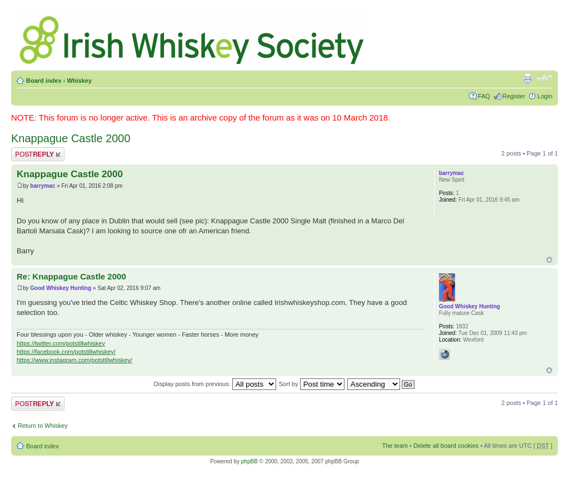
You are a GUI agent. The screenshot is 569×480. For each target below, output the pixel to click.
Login (544, 96)
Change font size (544, 78)
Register (513, 96)
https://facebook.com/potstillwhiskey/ (66, 351)
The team (395, 445)
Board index (44, 80)
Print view (527, 78)
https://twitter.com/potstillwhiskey (61, 343)
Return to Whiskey (43, 425)
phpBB (249, 461)
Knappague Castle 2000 (71, 138)
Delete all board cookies (445, 445)
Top (549, 260)
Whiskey (79, 80)
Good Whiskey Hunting (60, 288)
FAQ (484, 96)
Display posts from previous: (215, 384)
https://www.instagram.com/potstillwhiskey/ (74, 360)
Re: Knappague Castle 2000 (71, 276)
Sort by (312, 384)
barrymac (42, 186)
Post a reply (37, 154)
